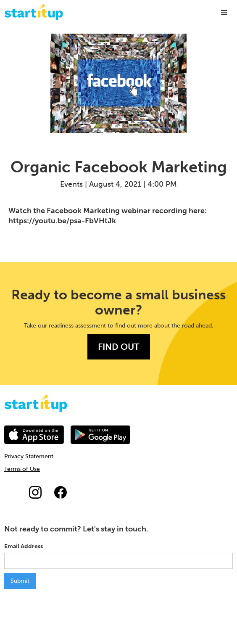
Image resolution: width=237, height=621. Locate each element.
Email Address (23, 546)
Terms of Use (22, 469)
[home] (31, 12)
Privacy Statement (28, 456)
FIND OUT (119, 346)
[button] (224, 12)
